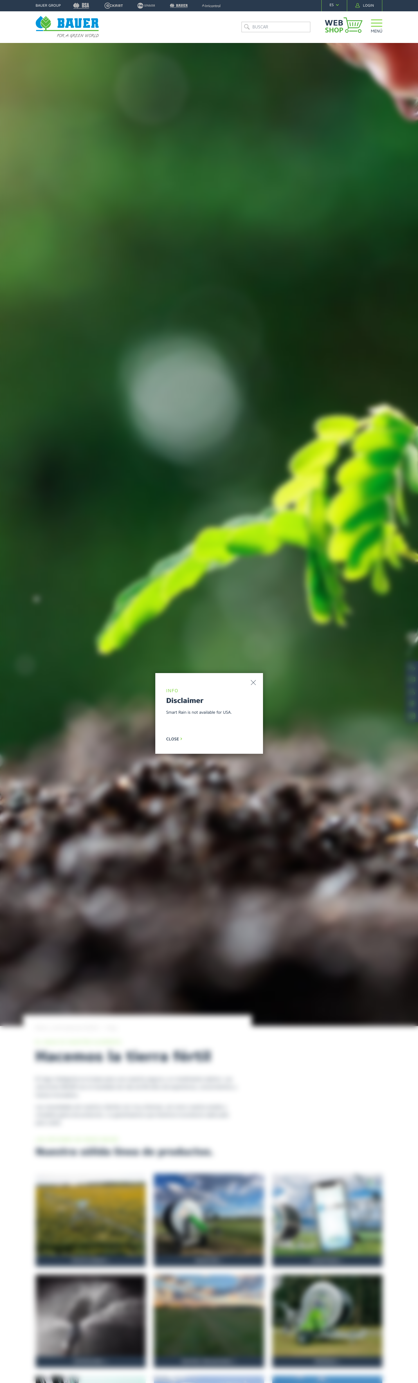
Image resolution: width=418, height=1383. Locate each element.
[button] (377, 27)
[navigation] (334, 5)
